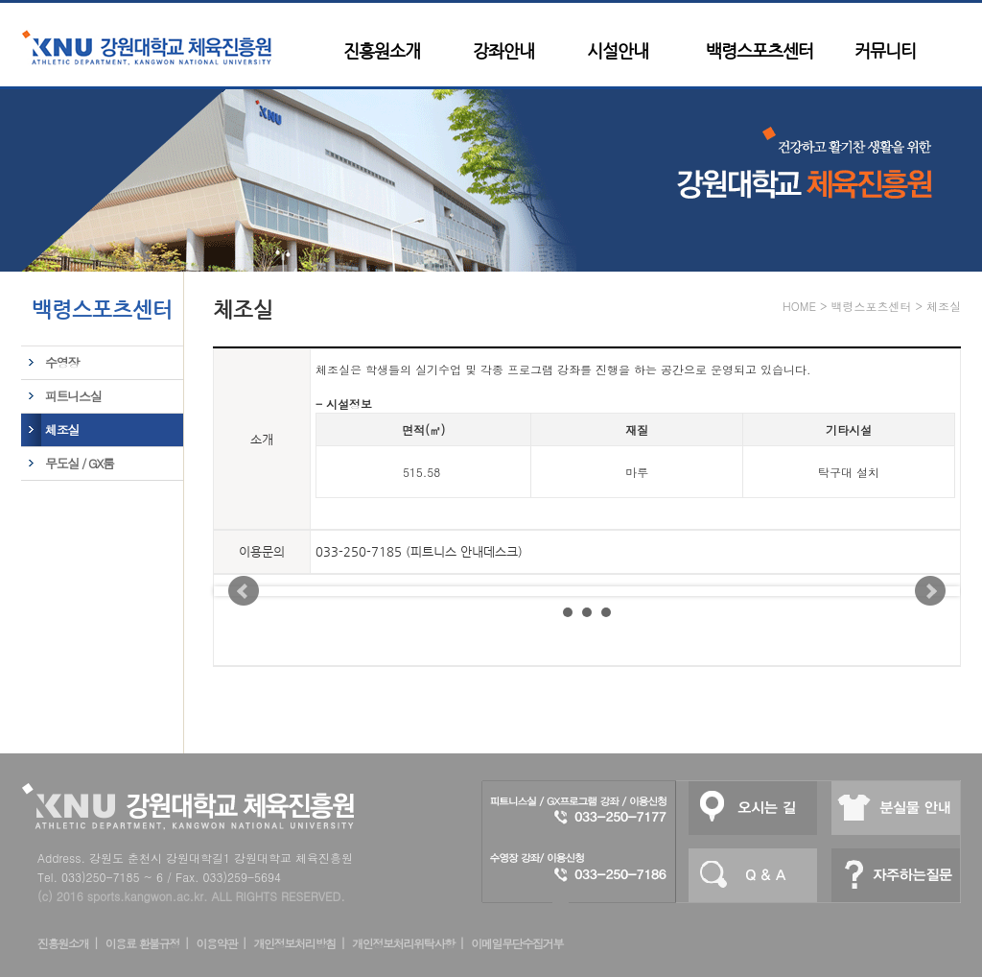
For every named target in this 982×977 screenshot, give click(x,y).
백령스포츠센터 (759, 50)
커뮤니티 (885, 50)
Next (930, 591)
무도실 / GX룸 (79, 463)
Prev (243, 591)
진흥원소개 (381, 50)
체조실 (62, 429)
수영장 (62, 362)
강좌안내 (503, 50)
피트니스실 (73, 396)
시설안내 (617, 50)
